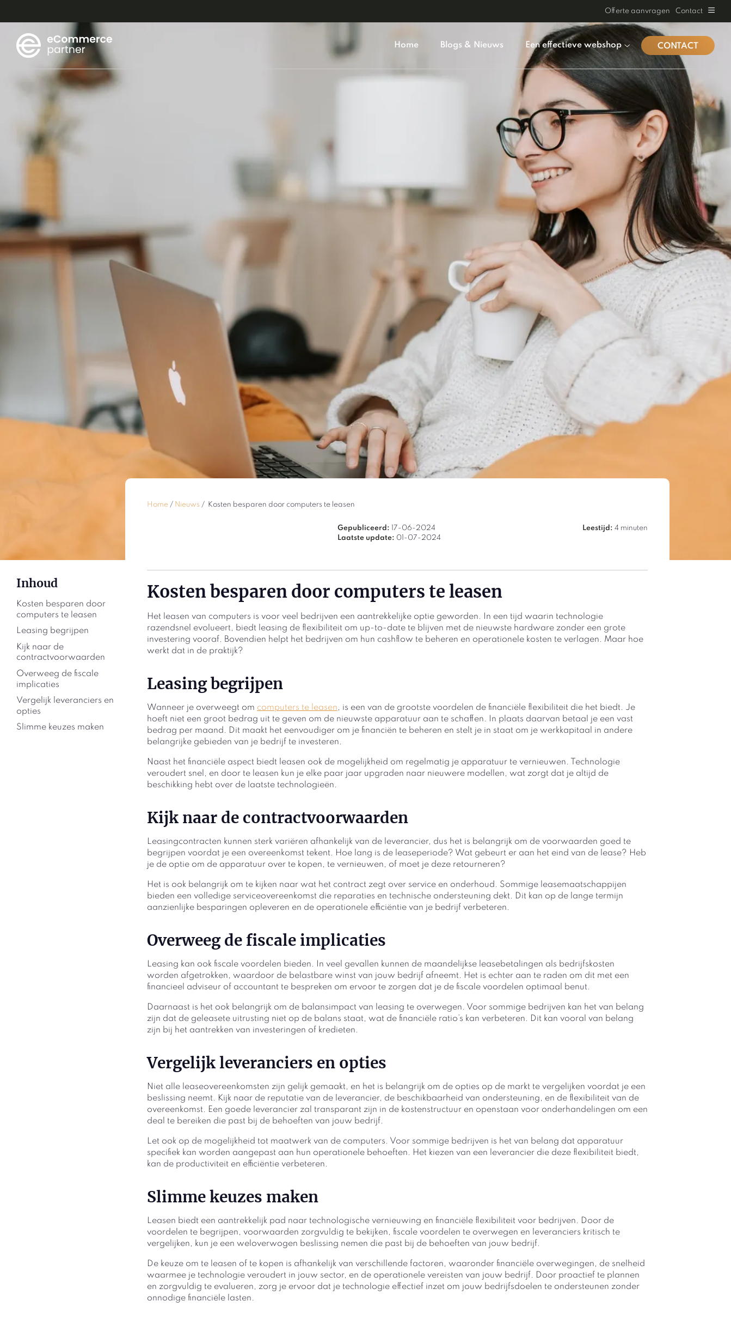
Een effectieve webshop (577, 45)
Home (406, 45)
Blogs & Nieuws (471, 45)
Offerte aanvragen (637, 11)
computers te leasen (297, 707)
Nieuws (187, 504)
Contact (689, 11)
